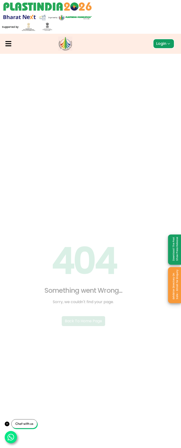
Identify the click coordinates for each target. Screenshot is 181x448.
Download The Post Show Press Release (175, 249)
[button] (8, 44)
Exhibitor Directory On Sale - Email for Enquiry (175, 284)
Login (163, 43)
